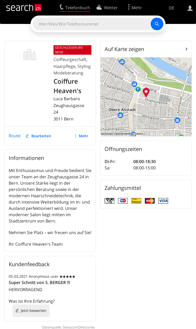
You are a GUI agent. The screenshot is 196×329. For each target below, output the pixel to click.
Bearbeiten (41, 135)
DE (171, 8)
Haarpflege (64, 66)
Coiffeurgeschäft (69, 59)
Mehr (83, 135)
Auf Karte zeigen (124, 49)
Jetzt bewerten (33, 310)
